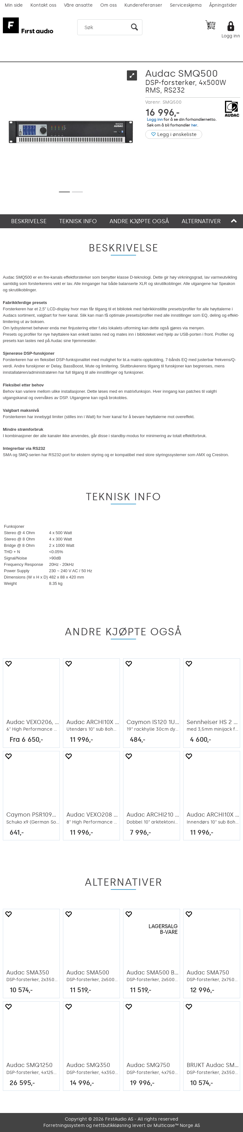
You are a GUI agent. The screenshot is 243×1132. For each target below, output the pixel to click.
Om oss (108, 5)
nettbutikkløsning (112, 1125)
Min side (14, 5)
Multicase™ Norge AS (176, 1125)
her (194, 125)
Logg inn (230, 36)
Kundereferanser (143, 5)
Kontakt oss (43, 5)
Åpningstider (223, 5)
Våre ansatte (78, 5)
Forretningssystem (64, 1125)
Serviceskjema (186, 5)
